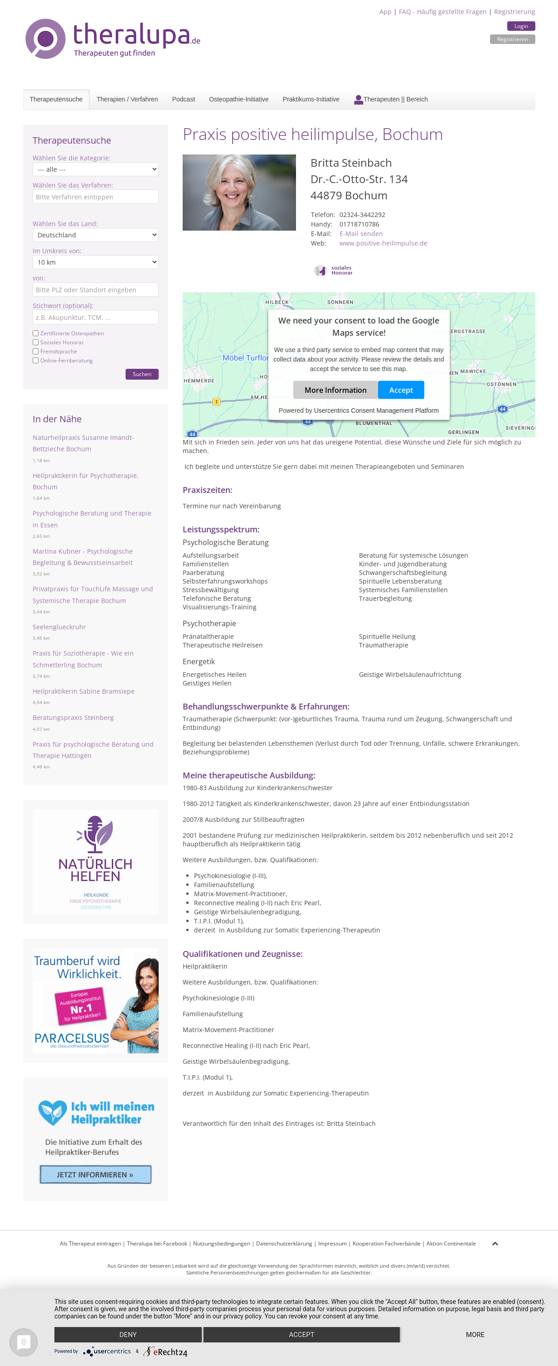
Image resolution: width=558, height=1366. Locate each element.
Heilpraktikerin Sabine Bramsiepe (84, 691)
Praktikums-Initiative (311, 99)
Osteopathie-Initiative (239, 99)
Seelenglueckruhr (59, 627)
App (385, 11)
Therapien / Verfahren (127, 99)
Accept (401, 390)
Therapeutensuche (56, 99)
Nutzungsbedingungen (221, 1243)
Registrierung (514, 11)
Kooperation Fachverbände (387, 1243)
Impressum (332, 1243)
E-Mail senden (361, 233)
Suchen (142, 374)
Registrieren (512, 39)
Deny (128, 1335)
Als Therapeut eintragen (90, 1243)
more (475, 1335)
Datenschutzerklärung (284, 1243)
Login (521, 26)
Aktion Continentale (451, 1243)
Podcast (183, 99)
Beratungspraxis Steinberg (73, 717)
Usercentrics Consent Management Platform (376, 410)
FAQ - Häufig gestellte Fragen (443, 11)
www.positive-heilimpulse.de (383, 243)
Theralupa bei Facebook (157, 1243)
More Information (336, 390)
